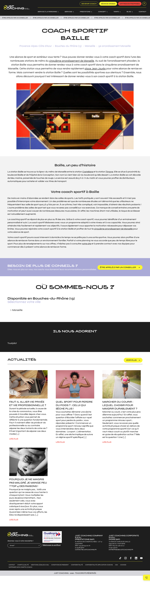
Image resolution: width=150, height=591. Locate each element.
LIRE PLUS (13, 439)
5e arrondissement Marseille (114, 46)
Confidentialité (77, 565)
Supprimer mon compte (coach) (20, 567)
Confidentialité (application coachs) (99, 565)
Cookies (123, 565)
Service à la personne (47, 11)
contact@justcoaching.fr (85, 549)
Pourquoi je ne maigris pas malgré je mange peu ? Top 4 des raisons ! (28, 483)
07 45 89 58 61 (79, 547)
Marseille (90, 46)
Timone (109, 171)
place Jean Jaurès (95, 68)
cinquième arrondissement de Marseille (71, 60)
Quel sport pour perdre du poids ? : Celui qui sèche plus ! (74, 405)
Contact (142, 11)
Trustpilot (12, 343)
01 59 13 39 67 (113, 547)
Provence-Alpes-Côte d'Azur (35, 46)
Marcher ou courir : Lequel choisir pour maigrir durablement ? (119, 405)
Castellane (87, 171)
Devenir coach (89, 4)
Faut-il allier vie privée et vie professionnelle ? (27, 403)
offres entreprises (130, 4)
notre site (86, 243)
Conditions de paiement (60, 565)
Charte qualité (23, 565)
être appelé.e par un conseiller (118, 267)
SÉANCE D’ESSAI (108, 4)
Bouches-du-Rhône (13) (68, 46)
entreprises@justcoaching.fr (121, 549)
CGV (116, 565)
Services (68, 11)
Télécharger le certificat (51, 545)
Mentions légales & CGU (40, 565)
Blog (129, 11)
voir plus (131, 360)
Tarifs (116, 11)
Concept (102, 11)
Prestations (85, 11)
